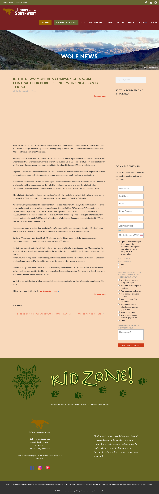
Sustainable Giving (66, 23)
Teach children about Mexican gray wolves (127, 316)
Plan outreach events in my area (128, 295)
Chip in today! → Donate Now (14, 2)
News (110, 23)
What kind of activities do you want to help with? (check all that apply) (129, 274)
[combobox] (141, 235)
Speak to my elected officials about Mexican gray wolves (128, 307)
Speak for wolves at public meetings (129, 287)
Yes (121, 264)
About (154, 23)
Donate (45, 23)
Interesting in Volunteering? (124, 260)
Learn (131, 23)
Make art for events (127, 312)
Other (121, 321)
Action (120, 23)
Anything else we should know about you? (129, 327)
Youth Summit (96, 23)
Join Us (142, 23)
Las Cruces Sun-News (49, 291)
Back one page (100, 96)
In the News (21, 91)
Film (83, 23)
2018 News (32, 91)
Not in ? (121, 230)
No (120, 267)
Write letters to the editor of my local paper (128, 281)
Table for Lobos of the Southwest (127, 300)
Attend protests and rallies (129, 291)
